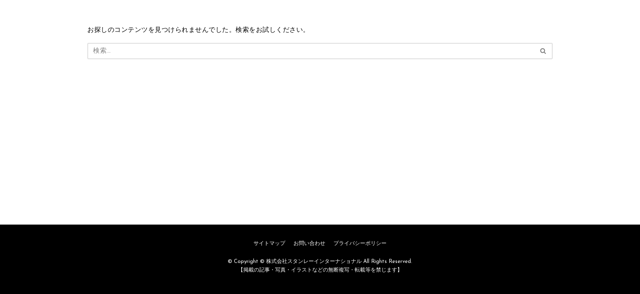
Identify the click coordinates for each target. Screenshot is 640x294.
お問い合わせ (309, 243)
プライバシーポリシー (360, 243)
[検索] (310, 51)
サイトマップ (269, 243)
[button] (543, 51)
